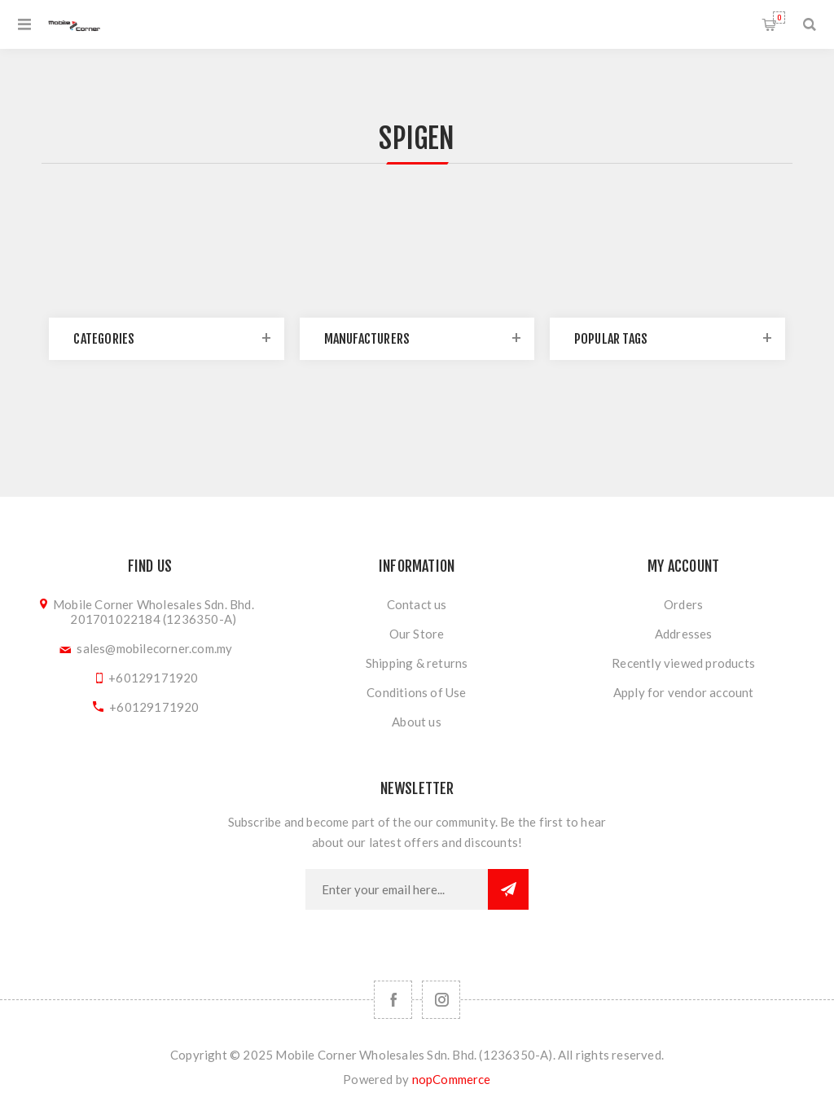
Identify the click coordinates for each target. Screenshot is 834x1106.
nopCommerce (451, 1079)
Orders (683, 604)
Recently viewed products (683, 663)
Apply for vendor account (683, 692)
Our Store (417, 633)
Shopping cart (779, 17)
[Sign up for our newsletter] (396, 889)
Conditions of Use (416, 692)
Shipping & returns (417, 663)
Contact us (417, 604)
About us (416, 721)
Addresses (684, 633)
